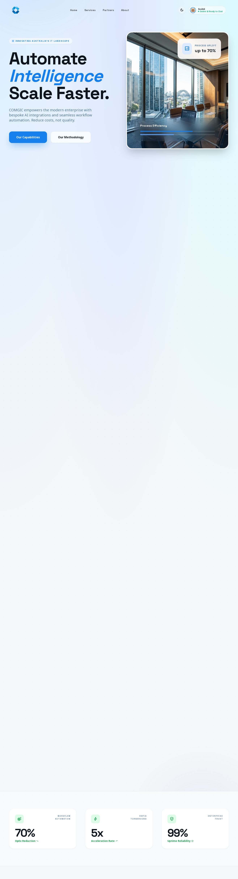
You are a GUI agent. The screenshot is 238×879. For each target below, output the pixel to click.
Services (89, 10)
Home (73, 10)
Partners (108, 10)
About (125, 10)
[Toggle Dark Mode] (182, 10)
